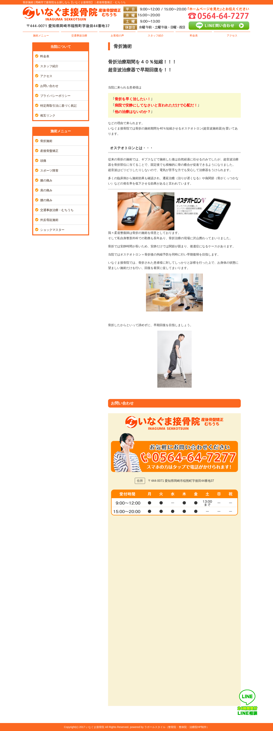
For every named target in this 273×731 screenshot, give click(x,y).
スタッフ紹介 (156, 35)
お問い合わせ (49, 86)
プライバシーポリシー (55, 95)
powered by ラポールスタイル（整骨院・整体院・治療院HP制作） (169, 727)
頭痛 (43, 160)
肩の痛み (46, 190)
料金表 (194, 35)
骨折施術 (46, 141)
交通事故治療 (79, 35)
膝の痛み (46, 180)
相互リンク (47, 115)
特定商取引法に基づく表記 (58, 105)
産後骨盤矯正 (49, 150)
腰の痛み (46, 200)
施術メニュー (41, 35)
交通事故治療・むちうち (57, 210)
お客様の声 (117, 35)
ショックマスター (52, 229)
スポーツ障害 (49, 170)
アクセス (232, 35)
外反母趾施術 (49, 220)
